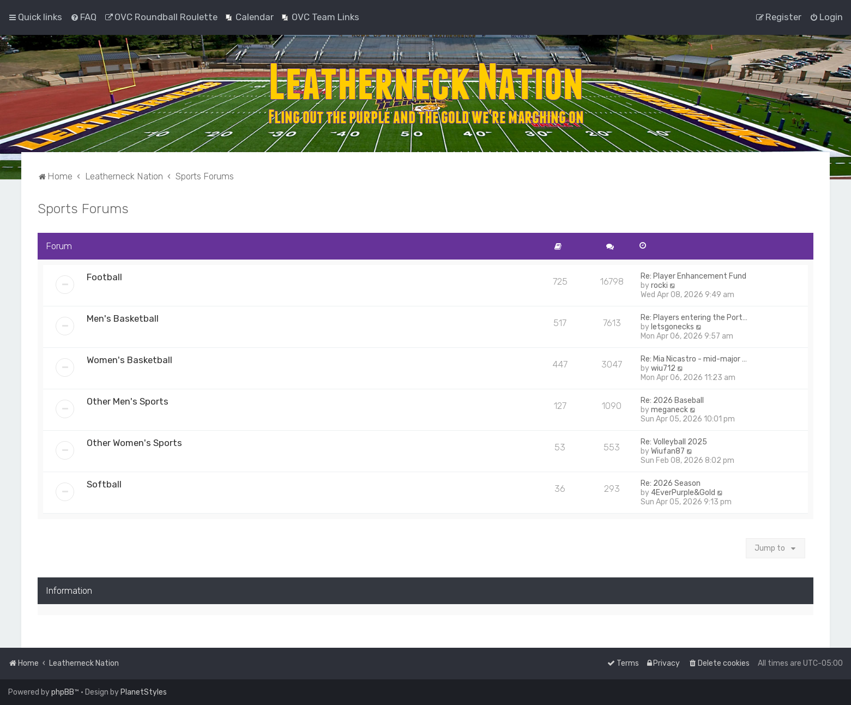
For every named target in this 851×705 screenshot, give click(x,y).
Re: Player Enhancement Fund (693, 276)
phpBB (62, 692)
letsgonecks (672, 327)
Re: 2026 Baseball (672, 400)
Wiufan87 (668, 451)
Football (104, 277)
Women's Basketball (129, 359)
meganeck (669, 409)
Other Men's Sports (127, 401)
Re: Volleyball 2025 (674, 442)
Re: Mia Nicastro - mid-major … (694, 359)
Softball (104, 484)
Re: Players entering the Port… (694, 317)
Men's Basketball (123, 318)
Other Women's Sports (134, 442)
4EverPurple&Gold (683, 492)
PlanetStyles (143, 692)
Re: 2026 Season (671, 483)
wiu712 (663, 368)
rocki (659, 285)
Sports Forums (83, 208)
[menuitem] (83, 17)
